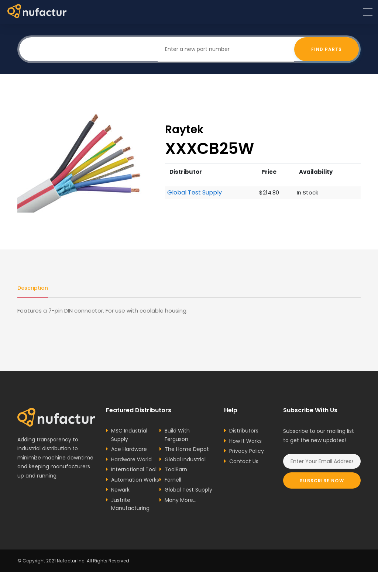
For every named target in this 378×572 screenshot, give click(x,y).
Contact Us (243, 461)
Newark (120, 489)
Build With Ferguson (177, 435)
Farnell (173, 479)
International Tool (134, 469)
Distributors (243, 430)
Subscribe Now (322, 481)
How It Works (245, 441)
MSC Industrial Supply (129, 435)
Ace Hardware (129, 449)
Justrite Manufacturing (130, 504)
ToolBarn (176, 469)
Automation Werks (135, 479)
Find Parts (326, 49)
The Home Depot (187, 449)
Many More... (180, 500)
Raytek (184, 129)
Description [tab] (32, 288)
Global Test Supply (194, 193)
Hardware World (131, 459)
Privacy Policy (246, 451)
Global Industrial (185, 459)
